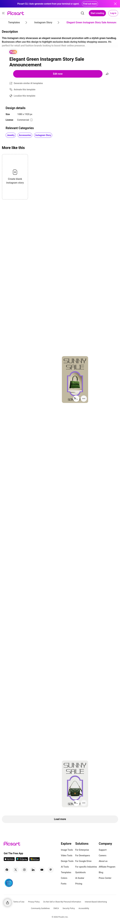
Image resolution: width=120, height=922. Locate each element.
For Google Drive (83, 861)
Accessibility (84, 908)
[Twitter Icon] (15, 870)
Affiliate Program (107, 867)
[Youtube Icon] (42, 870)
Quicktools (80, 872)
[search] (82, 13)
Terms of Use (18, 902)
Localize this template (24, 96)
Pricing (78, 883)
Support (103, 850)
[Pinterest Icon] (51, 870)
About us (103, 861)
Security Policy (69, 908)
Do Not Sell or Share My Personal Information (62, 902)
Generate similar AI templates (28, 83)
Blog (101, 872)
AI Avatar (79, 878)
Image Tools (67, 850)
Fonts (63, 883)
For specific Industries (86, 867)
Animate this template (24, 89)
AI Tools (65, 867)
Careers (102, 855)
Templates (66, 872)
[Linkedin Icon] (33, 870)
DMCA (56, 908)
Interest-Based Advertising (96, 902)
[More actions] (84, 398)
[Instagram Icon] (24, 870)
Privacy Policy (34, 902)
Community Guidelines (40, 908)
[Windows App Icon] (34, 860)
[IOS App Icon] (9, 860)
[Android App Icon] (22, 860)
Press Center (105, 878)
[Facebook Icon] (7, 870)
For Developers (82, 855)
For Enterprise (82, 850)
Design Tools (67, 861)
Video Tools (66, 855)
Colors (64, 878)
